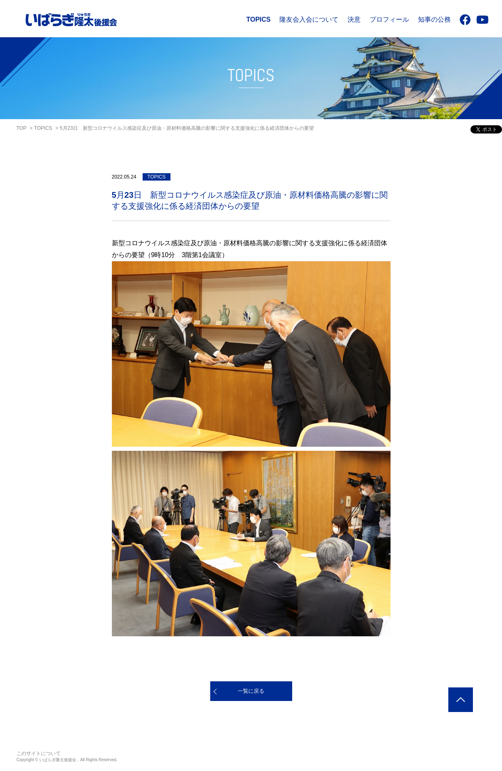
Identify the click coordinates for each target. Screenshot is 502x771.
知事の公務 (434, 19)
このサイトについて (38, 753)
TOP (21, 128)
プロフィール (389, 19)
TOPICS (258, 19)
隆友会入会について (308, 19)
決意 (354, 19)
